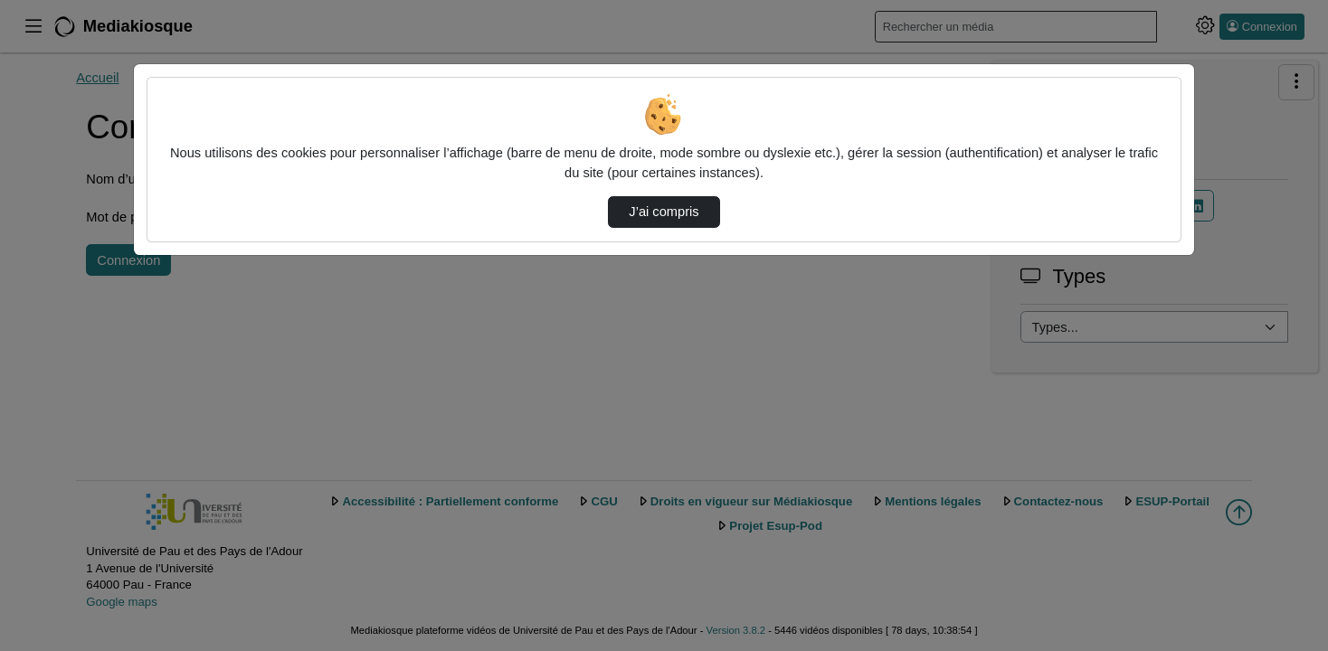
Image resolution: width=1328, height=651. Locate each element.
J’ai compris (663, 211)
